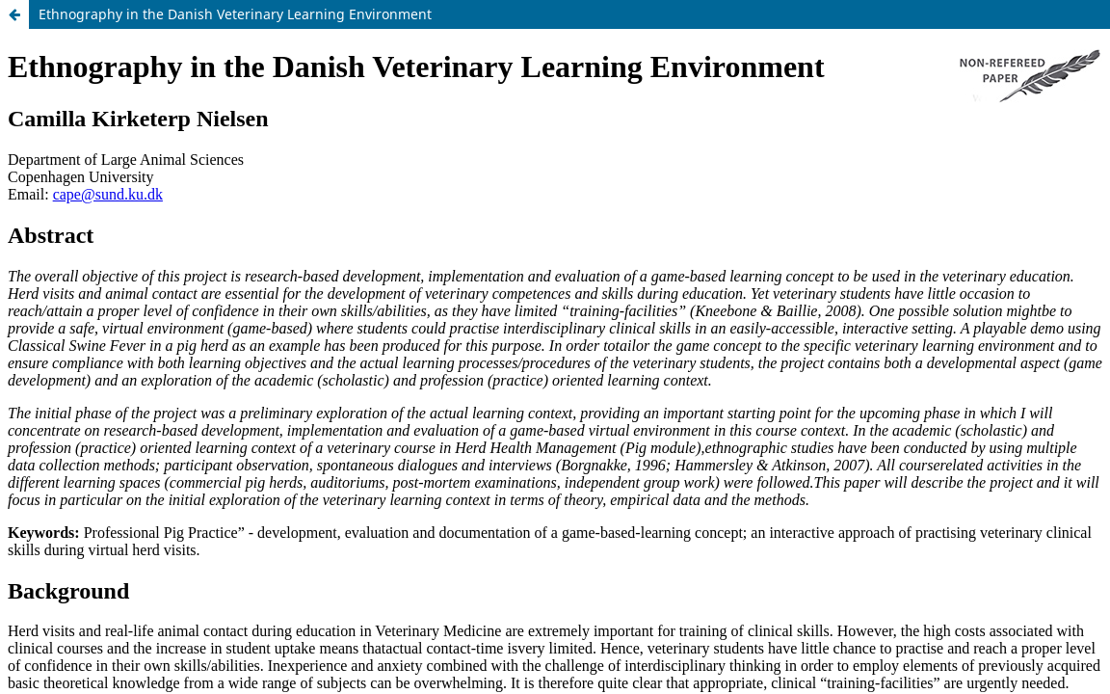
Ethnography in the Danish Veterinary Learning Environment (235, 14)
